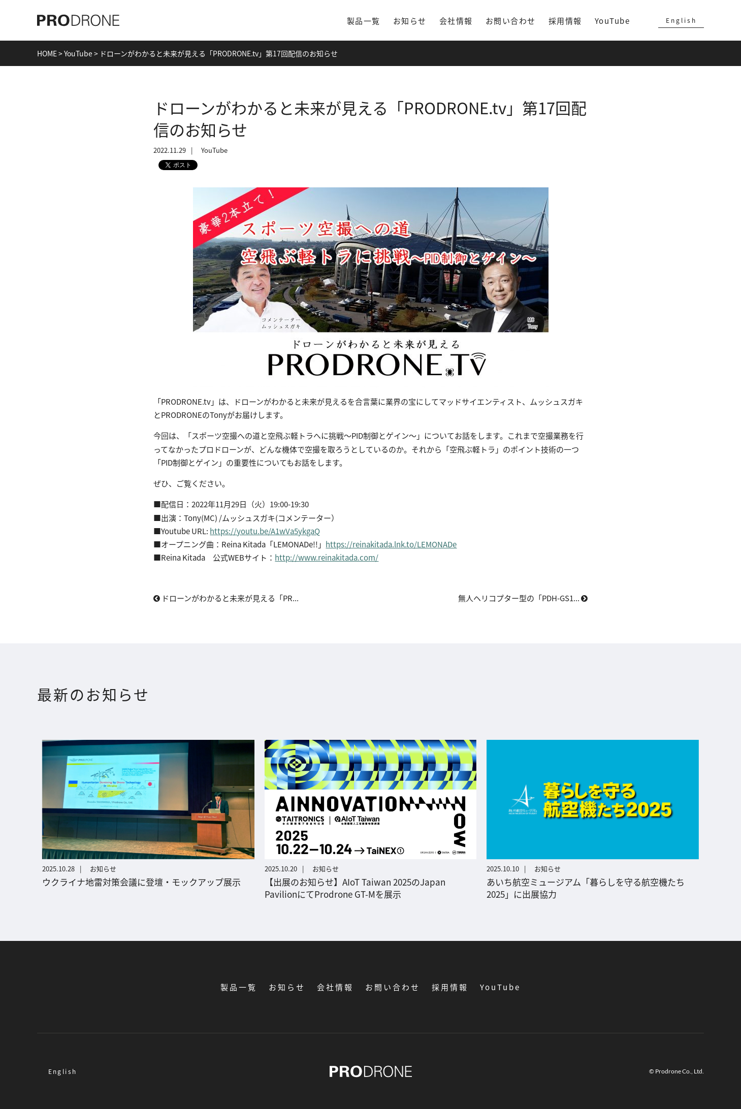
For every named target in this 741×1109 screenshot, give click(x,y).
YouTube (612, 20)
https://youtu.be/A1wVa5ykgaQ (265, 531)
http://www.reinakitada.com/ (326, 557)
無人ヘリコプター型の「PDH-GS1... (523, 598)
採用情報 (565, 20)
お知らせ (410, 20)
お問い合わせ (511, 20)
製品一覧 (363, 20)
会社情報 (456, 20)
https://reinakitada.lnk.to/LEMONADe (391, 544)
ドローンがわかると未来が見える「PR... (226, 598)
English (681, 20)
